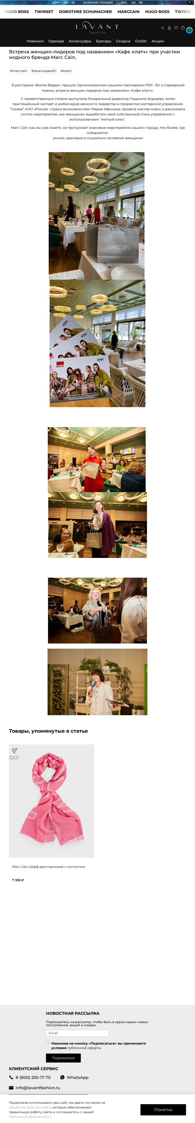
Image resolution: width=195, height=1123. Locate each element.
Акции (157, 41)
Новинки (35, 41)
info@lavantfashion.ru (34, 1087)
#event (66, 71)
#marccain (18, 71)
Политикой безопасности (30, 1117)
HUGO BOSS (21, 11)
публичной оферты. (84, 1048)
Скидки (123, 41)
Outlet (141, 41)
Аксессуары (80, 41)
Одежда (56, 41)
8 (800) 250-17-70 (30, 1077)
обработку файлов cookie (30, 1107)
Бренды (103, 41)
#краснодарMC (44, 71)
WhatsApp (74, 1077)
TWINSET (47, 11)
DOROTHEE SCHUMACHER (89, 11)
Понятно (163, 1109)
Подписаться (63, 1058)
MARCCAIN (132, 11)
